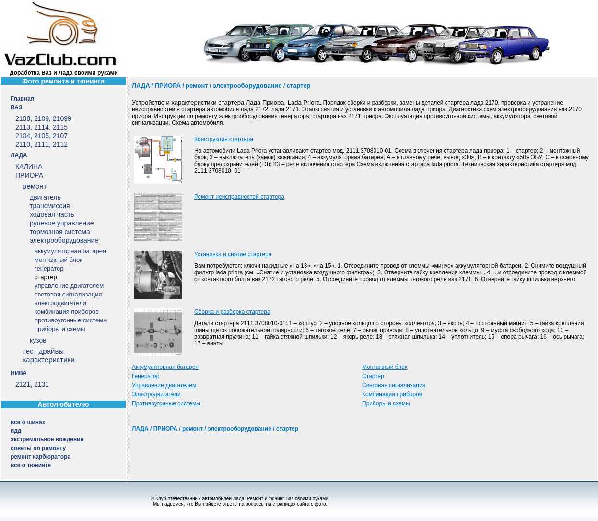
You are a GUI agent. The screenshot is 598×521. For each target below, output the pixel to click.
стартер (287, 429)
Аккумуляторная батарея (165, 367)
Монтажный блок (384, 367)
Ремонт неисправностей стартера (239, 196)
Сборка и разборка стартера (232, 311)
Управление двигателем (164, 385)
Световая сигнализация (393, 385)
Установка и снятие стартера (232, 254)
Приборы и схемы (386, 403)
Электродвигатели (156, 394)
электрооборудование (239, 429)
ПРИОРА (165, 429)
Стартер (373, 376)
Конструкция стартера (223, 139)
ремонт (192, 429)
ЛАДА (140, 429)
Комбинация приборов (392, 394)
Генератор (145, 376)
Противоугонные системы (166, 403)
